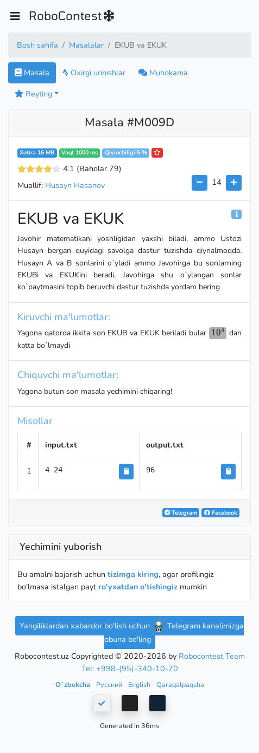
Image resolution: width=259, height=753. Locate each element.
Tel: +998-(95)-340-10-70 (129, 668)
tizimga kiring (133, 574)
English (140, 684)
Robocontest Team (212, 656)
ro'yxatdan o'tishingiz (138, 586)
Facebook (220, 513)
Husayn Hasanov (75, 185)
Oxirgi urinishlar (93, 72)
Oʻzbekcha (73, 684)
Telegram (181, 513)
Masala (32, 72)
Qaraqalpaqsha (180, 684)
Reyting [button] (33, 93)
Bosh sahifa (37, 45)
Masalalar (86, 45)
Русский (110, 684)
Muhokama (163, 72)
